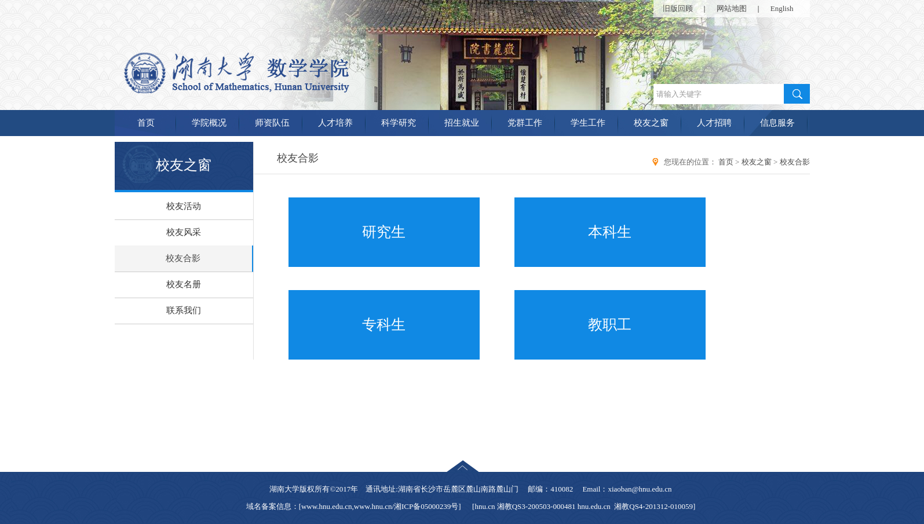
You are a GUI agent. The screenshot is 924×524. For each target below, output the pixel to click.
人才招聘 (714, 122)
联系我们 (183, 310)
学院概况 (209, 122)
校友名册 (183, 284)
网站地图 (732, 8)
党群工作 (524, 122)
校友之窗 (651, 122)
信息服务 (777, 122)
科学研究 (398, 122)
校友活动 (183, 206)
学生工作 (588, 122)
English (782, 8)
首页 (146, 122)
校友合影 (183, 258)
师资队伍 (272, 122)
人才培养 (335, 122)
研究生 (384, 232)
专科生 (384, 324)
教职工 (609, 324)
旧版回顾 (678, 8)
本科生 (609, 232)
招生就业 (461, 122)
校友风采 (183, 232)
